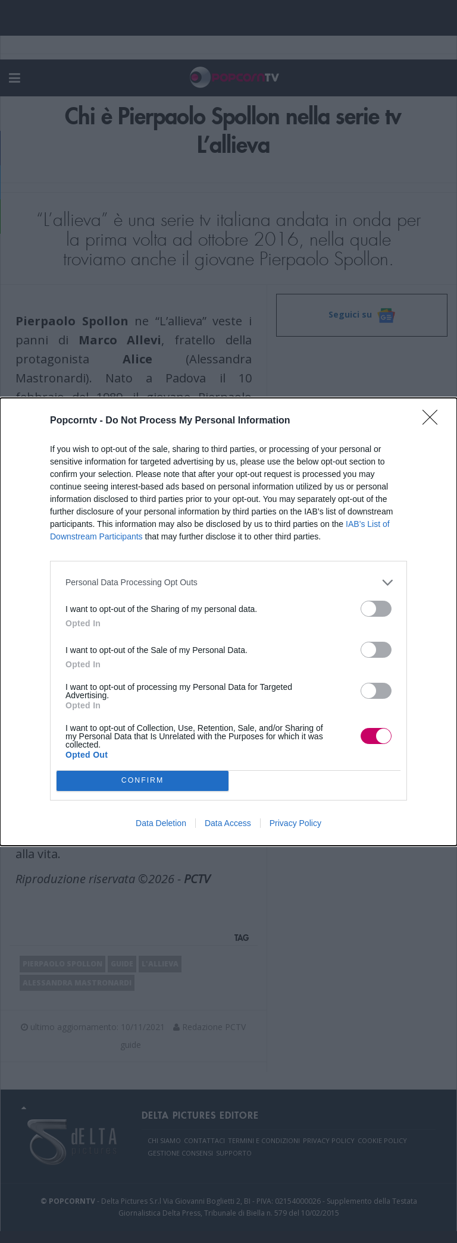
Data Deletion (161, 823)
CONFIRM (142, 780)
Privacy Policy (295, 823)
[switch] (376, 609)
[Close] (433, 421)
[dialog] (228, 622)
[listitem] (228, 582)
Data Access (228, 823)
